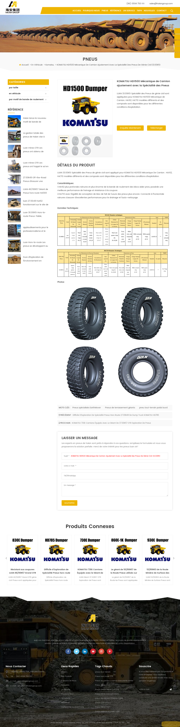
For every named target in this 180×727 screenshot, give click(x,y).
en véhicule (37, 64)
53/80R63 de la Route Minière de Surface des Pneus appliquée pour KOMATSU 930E (157, 571)
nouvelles (149, 10)
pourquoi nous (91, 10)
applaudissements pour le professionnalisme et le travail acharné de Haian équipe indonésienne (35, 233)
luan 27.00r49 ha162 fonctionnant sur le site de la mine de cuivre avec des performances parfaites (35, 206)
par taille (13, 87)
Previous (6, 558)
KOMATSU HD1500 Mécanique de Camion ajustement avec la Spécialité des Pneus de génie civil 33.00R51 (115, 456)
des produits (66, 676)
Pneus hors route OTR (104, 676)
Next (174, 558)
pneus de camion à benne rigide (109, 698)
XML (128, 722)
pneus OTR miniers (103, 702)
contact (161, 10)
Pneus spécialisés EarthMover (86, 407)
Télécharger (156, 128)
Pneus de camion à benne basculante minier (114, 680)
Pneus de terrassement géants (120, 407)
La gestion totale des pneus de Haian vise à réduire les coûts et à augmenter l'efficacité (34, 138)
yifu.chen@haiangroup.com (30, 686)
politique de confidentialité (72, 707)
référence (115, 10)
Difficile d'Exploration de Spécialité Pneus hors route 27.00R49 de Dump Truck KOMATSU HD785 (116, 415)
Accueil (77, 10)
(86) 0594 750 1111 (135, 3)
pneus (105, 10)
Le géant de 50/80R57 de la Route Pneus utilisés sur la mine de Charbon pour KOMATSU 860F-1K (124, 571)
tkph (139, 10)
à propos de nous (68, 680)
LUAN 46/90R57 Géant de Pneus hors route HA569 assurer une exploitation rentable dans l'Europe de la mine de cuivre (35, 194)
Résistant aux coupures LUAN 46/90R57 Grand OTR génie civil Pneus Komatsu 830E (22, 571)
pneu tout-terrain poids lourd (153, 407)
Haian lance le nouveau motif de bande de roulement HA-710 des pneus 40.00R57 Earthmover (34, 123)
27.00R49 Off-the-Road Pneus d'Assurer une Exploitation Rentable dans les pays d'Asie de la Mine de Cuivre (36, 183)
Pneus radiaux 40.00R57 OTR (107, 711)
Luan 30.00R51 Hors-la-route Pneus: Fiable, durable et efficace (34, 218)
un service (129, 10)
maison (64, 672)
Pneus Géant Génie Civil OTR (107, 689)
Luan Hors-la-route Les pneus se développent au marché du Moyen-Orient (35, 247)
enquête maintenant (130, 128)
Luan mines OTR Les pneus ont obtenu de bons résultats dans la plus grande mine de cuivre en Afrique (36, 153)
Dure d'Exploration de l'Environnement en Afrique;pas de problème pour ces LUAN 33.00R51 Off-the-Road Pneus (35, 262)
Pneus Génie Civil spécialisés (107, 694)
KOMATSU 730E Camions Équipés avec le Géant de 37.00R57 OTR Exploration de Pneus (111, 423)
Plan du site (120, 722)
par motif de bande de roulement (20, 101)
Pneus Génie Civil (102, 685)
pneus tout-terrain (103, 672)
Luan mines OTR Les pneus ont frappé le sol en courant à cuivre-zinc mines (36, 168)
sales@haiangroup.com (161, 3)
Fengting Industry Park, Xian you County (27, 671)
